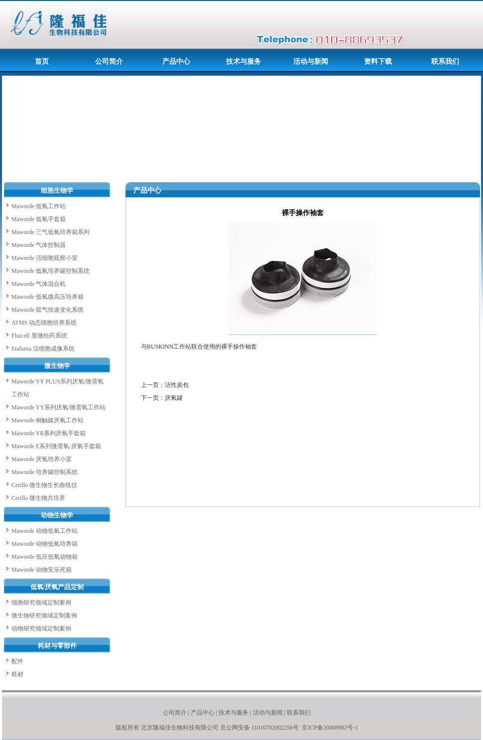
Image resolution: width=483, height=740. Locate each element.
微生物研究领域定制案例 (44, 615)
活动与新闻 (268, 712)
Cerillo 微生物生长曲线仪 (44, 485)
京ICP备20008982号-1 (330, 727)
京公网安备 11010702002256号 (260, 727)
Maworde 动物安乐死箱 (41, 569)
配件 (17, 661)
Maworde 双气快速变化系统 (47, 309)
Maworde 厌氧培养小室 (41, 459)
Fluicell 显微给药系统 (39, 335)
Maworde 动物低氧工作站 (44, 530)
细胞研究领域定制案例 (41, 602)
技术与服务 (233, 712)
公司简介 (175, 712)
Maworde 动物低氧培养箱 (44, 543)
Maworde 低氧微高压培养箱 (47, 296)
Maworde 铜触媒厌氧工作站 (47, 420)
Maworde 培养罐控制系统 (44, 472)
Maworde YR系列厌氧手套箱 (48, 433)
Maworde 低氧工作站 (38, 206)
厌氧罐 (174, 397)
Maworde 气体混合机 (38, 283)
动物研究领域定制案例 (41, 628)
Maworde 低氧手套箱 (38, 219)
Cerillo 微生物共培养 (38, 497)
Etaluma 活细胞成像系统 (43, 348)
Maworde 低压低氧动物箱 (44, 556)
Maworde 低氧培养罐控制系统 (50, 270)
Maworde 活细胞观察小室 (44, 257)
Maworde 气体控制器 (38, 245)
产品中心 (203, 712)
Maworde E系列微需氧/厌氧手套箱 (56, 446)
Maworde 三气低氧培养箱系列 (50, 232)
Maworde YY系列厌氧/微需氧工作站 (58, 407)
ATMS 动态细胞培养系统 (44, 322)
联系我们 (299, 712)
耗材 (17, 674)
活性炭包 (177, 384)
